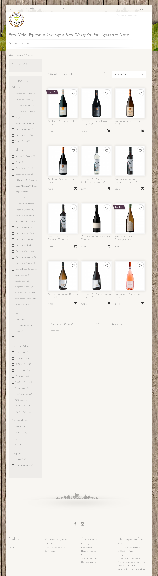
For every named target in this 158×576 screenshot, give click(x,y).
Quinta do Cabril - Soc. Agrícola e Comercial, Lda (26, 233)
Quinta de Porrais (24, 129)
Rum (97, 35)
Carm (19, 162)
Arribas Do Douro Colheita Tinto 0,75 (126, 181)
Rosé (19, 331)
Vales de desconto (89, 558)
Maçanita (21, 117)
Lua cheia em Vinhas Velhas (26, 105)
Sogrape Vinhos (24, 286)
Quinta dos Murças (25, 257)
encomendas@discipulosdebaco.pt (133, 569)
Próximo (117, 325)
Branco (20, 319)
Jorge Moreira (23, 191)
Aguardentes (109, 35)
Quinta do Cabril (24, 135)
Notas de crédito (88, 551)
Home (13, 35)
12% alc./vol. (22, 352)
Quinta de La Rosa (25, 227)
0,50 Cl (20, 426)
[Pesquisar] (130, 15)
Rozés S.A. (22, 280)
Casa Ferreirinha (24, 168)
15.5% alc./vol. (23, 405)
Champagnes (55, 35)
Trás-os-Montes (24, 465)
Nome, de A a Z (129, 74)
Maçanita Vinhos (24, 209)
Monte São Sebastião (26, 123)
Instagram (83, 524)
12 (103, 324)
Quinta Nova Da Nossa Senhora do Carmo (26, 269)
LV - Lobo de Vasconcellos (26, 111)
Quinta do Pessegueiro (26, 251)
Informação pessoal (89, 544)
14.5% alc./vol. (23, 394)
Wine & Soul (22, 304)
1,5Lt (18, 438)
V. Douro (19, 64)
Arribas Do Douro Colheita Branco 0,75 (93, 181)
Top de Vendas (15, 547)
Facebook (75, 524)
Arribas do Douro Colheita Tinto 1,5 (58, 238)
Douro (20, 459)
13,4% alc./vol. (22, 376)
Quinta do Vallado (25, 263)
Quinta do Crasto (25, 239)
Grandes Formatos (21, 43)
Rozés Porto (22, 141)
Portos (69, 35)
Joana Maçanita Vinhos (26, 186)
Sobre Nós (49, 544)
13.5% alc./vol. (23, 382)
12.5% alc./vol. (23, 364)
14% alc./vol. (22, 388)
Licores (124, 35)
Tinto (19, 337)
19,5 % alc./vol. (23, 411)
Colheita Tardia (23, 325)
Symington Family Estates (26, 298)
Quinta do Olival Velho (26, 245)
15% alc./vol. (22, 400)
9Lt (18, 444)
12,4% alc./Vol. (22, 358)
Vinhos (22, 35)
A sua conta (89, 539)
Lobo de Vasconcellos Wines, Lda (26, 197)
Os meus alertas (88, 562)
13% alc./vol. (22, 370)
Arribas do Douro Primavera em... (125, 238)
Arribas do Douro (25, 93)
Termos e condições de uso (57, 547)
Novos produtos (16, 544)
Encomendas (86, 547)
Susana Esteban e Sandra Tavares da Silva (26, 292)
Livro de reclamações (54, 555)
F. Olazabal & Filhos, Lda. (26, 180)
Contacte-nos (50, 551)
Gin (89, 35)
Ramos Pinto (22, 275)
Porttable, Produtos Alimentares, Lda (26, 221)
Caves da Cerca (24, 99)
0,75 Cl (21, 432)
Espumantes (37, 35)
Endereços (85, 555)
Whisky (80, 35)
